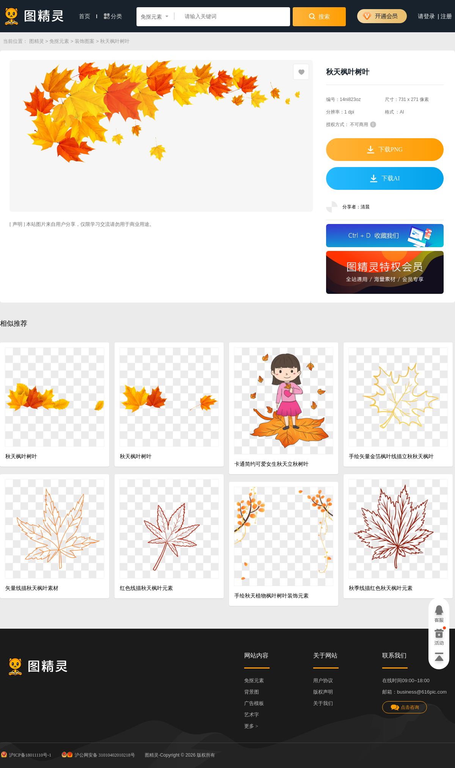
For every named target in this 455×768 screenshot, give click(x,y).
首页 (88, 16)
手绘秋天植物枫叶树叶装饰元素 (271, 596)
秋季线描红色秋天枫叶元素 (381, 588)
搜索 (319, 16)
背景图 (251, 692)
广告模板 (254, 703)
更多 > (251, 726)
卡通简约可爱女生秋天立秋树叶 (271, 464)
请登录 (426, 16)
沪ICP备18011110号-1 (25, 754)
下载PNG (385, 149)
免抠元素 (59, 41)
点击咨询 (404, 707)
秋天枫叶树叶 (21, 456)
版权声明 (323, 692)
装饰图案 (84, 41)
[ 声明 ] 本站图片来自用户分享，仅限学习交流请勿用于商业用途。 (81, 224)
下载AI (385, 178)
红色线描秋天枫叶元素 (146, 588)
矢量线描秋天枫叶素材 (31, 588)
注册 (446, 16)
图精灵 (36, 41)
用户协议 (323, 680)
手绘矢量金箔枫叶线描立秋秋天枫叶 (391, 456)
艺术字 (251, 715)
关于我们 (323, 703)
